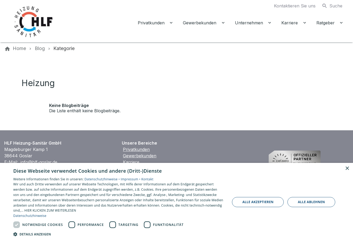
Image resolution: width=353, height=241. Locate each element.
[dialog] (176, 202)
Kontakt (147, 179)
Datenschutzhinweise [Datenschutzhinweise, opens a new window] (29, 215)
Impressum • (131, 179)
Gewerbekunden (139, 155)
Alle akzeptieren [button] (258, 202)
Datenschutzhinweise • (102, 179)
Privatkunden (136, 149)
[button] (118, 234)
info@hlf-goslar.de (38, 162)
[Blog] (40, 48)
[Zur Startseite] (50, 21)
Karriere (131, 162)
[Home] (19, 48)
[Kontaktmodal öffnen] (290, 6)
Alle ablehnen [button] (311, 202)
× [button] (347, 169)
